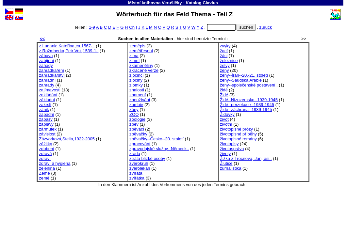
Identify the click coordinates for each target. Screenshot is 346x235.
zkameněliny (141, 65)
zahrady (46, 85)
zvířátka (136, 178)
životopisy (229, 143)
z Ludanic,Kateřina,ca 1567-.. (67, 45)
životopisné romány (238, 138)
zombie (136, 104)
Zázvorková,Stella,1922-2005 (67, 138)
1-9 (92, 27)
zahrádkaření (51, 70)
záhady (46, 65)
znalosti (136, 89)
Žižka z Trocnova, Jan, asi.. (246, 158)
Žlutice (226, 163)
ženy (224, 70)
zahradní (47, 80)
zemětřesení (141, 50)
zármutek (48, 129)
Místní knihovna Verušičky (155, 2)
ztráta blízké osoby (147, 158)
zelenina (47, 168)
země (44, 178)
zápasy (46, 119)
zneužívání (139, 99)
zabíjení (46, 60)
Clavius (210, 2)
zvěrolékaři (139, 168)
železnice (229, 60)
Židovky (227, 114)
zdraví (45, 158)
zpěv (134, 124)
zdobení (46, 148)
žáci (223, 55)
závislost (47, 134)
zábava (46, 55)
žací (224, 50)
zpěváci (136, 129)
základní (47, 99)
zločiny (135, 80)
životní (226, 124)
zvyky (225, 45)
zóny (134, 109)
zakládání (48, 94)
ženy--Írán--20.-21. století (244, 75)
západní (46, 114)
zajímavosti (49, 89)
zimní (134, 60)
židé (224, 89)
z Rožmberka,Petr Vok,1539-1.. (68, 50)
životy (225, 153)
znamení (137, 94)
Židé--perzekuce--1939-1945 (247, 104)
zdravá (45, 153)
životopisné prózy (236, 129)
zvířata (135, 173)
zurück (265, 27)
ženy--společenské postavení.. (249, 85)
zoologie (137, 119)
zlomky (136, 85)
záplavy (46, 124)
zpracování (139, 143)
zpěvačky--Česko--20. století (156, 138)
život (224, 119)
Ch (132, 27)
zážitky (45, 143)
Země (44, 173)
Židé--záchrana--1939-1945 (246, 109)
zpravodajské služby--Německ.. (159, 148)
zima (134, 55)
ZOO (134, 114)
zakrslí (45, 104)
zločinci (136, 75)
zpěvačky (138, 134)
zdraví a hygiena (54, 163)
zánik (44, 109)
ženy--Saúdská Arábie (241, 80)
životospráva (232, 148)
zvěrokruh (138, 163)
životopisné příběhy (238, 134)
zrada (134, 153)
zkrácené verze (143, 70)
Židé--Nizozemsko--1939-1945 (249, 99)
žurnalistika (230, 168)
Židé (224, 94)
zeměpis (137, 45)
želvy (225, 65)
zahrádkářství (52, 75)
